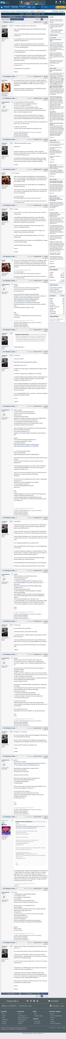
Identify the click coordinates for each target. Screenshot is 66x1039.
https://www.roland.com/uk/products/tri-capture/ (25, 362)
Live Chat (31, 4)
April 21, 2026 (53, 68)
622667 (46, 351)
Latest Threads (28, 14)
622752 (46, 816)
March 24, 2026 (53, 165)
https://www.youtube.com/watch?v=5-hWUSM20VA (26, 444)
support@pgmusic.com (21, 1029)
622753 (46, 888)
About (3, 1013)
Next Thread (38, 16)
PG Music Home (5, 11)
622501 (46, 22)
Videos (52, 1019)
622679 (46, 570)
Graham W (30, 76)
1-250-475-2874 (39, 2)
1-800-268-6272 (32, 2)
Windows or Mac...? (8, 22)
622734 (46, 756)
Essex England (5, 95)
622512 (46, 139)
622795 (46, 942)
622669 (46, 406)
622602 (46, 256)
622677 (46, 517)
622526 (46, 169)
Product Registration (55, 1023)
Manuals (52, 1017)
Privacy (58, 1027)
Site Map (63, 1027)
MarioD (30, 280)
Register (55, 11)
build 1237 (57, 205)
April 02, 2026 (53, 140)
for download (57, 188)
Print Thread (14, 19)
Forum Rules (37, 14)
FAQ (43, 14)
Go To (21, 19)
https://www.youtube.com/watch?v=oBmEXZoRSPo (26, 454)
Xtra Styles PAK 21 (57, 108)
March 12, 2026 (53, 179)
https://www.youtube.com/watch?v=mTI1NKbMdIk (26, 446)
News (35, 1013)
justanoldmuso (29, 816)
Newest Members (54, 285)
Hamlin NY (4, 188)
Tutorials (52, 1021)
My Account (37, 1021)
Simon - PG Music (28, 888)
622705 (46, 621)
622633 (46, 280)
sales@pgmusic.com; (13, 1029)
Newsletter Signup (38, 1015)
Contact (4, 1015)
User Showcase (22, 1015)
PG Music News (53, 35)
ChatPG (51, 17)
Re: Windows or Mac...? (9, 76)
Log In (61, 11)
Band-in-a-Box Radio (23, 1017)
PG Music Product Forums (22, 11)
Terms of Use (52, 1027)
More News (52, 266)
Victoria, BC (4, 838)
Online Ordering (41, 4)
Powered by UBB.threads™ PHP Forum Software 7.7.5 (33, 1033)
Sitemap (4, 1023)
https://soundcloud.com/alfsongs (21, 133)
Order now (52, 261)
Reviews (20, 1023)
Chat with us (56, 1006)
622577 (46, 205)
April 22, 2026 (53, 37)
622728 (46, 728)
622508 (46, 76)
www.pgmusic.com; (4, 1029)
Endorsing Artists (22, 1019)
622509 (46, 98)
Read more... (52, 65)
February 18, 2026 (54, 212)
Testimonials (21, 1021)
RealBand (32, 11)
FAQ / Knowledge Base (56, 1015)
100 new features (56, 93)
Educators (4, 1021)
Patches (52, 1013)
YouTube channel (54, 46)
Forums (12, 11)
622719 (46, 654)
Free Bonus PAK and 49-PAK (57, 125)
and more (58, 250)
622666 (46, 329)
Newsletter (55, 1001)
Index (25, 16)
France (3, 40)
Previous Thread (11, 16)
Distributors (4, 1019)
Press (3, 1017)
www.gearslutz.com (18, 793)
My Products (37, 1023)
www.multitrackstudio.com (20, 915)
